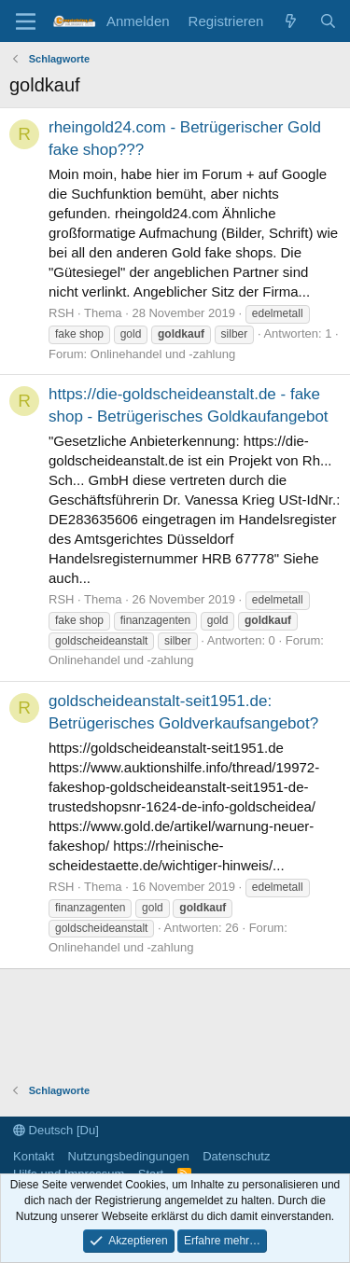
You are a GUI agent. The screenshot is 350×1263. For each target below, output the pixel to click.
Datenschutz (236, 1156)
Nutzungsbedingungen (128, 1156)
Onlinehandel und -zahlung (163, 354)
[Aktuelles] (291, 21)
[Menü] (26, 21)
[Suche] (328, 21)
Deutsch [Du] (56, 1130)
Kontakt (33, 1156)
